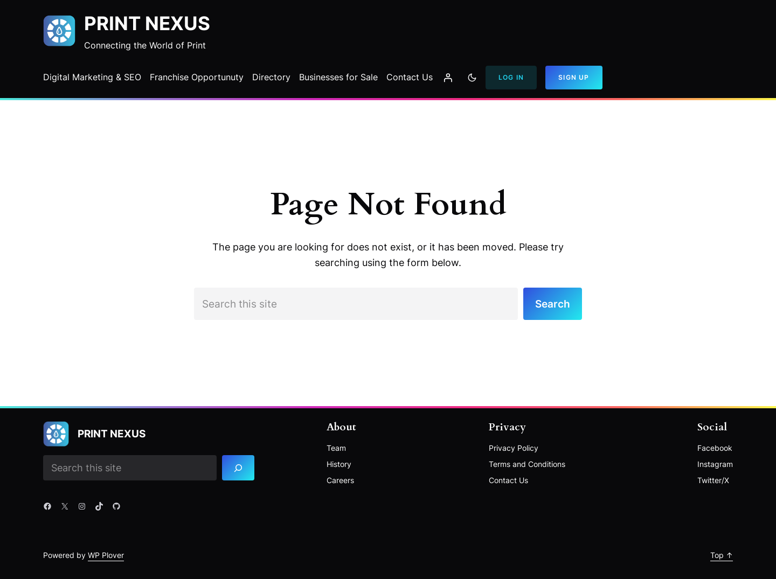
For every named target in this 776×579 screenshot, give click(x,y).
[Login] (448, 77)
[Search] (238, 467)
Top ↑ (721, 555)
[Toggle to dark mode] (472, 77)
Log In (511, 77)
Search (552, 303)
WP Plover (106, 555)
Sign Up (573, 77)
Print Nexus (147, 23)
